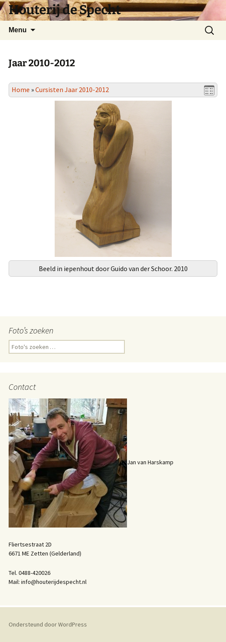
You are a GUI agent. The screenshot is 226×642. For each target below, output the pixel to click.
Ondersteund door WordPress (48, 624)
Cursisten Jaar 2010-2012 (72, 89)
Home (21, 89)
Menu (18, 30)
